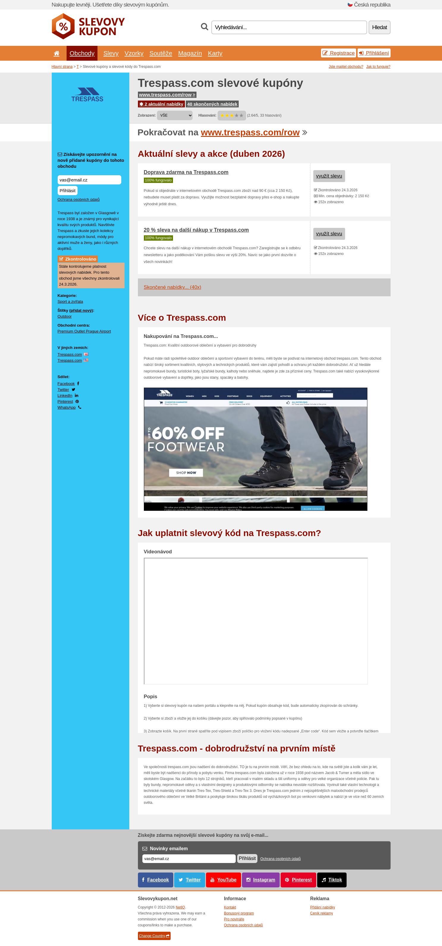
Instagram (264, 879)
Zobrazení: (147, 115)
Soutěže (161, 53)
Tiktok (335, 879)
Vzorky (134, 53)
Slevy (111, 53)
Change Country (154, 936)
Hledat (379, 27)
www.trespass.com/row (167, 94)
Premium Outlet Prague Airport (84, 331)
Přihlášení (374, 53)
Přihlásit (67, 190)
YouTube (226, 879)
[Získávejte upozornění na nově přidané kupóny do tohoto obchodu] (89, 179)
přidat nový (81, 310)
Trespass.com (70, 354)
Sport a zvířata (70, 301)
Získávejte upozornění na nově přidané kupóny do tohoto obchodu (91, 160)
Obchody (82, 53)
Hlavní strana (62, 67)
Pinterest (65, 401)
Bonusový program (239, 913)
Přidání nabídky (322, 907)
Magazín (190, 53)
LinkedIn (65, 395)
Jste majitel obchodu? (346, 67)
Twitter (63, 389)
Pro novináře (234, 919)
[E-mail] (189, 858)
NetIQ (180, 907)
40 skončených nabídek (212, 103)
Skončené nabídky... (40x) (173, 287)
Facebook (66, 383)
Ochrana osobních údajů (79, 199)
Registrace (339, 53)
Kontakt (230, 907)
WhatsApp (67, 407)
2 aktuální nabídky (161, 103)
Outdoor (65, 316)
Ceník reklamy (321, 913)
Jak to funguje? (378, 67)
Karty (215, 53)
